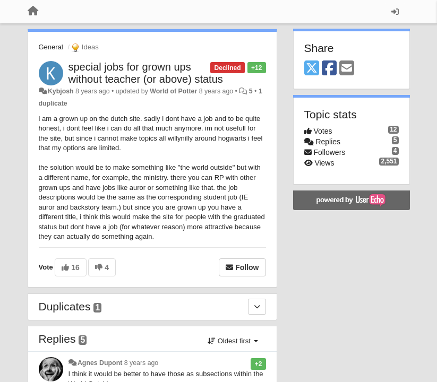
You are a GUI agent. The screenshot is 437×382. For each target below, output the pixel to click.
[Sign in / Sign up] (395, 12)
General (51, 47)
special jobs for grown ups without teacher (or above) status (145, 73)
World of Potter (173, 91)
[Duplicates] (257, 307)
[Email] (346, 68)
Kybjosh (61, 91)
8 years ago (141, 363)
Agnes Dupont (100, 363)
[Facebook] (329, 68)
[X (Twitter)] (311, 68)
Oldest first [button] (233, 341)
